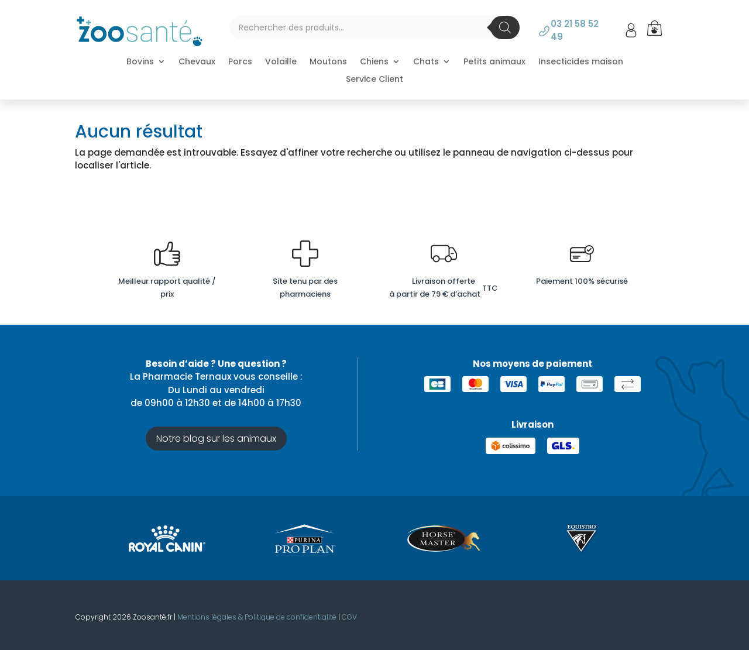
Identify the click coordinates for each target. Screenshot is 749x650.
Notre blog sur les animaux (216, 438)
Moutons (328, 62)
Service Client (374, 80)
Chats (426, 62)
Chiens (374, 62)
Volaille (281, 62)
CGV (349, 617)
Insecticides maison (580, 62)
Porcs (240, 62)
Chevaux (196, 62)
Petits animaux (494, 62)
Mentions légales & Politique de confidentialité (256, 617)
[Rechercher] (505, 27)
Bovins (140, 62)
